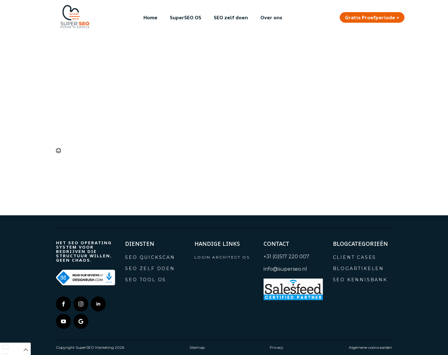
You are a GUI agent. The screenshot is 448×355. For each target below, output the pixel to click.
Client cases (354, 257)
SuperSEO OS (185, 17)
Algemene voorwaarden (370, 347)
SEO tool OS (145, 280)
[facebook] (63, 304)
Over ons (271, 17)
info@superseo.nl (285, 269)
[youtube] (63, 321)
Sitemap (197, 347)
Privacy (276, 347)
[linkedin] (98, 304)
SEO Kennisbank (360, 280)
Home (150, 17)
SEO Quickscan (150, 257)
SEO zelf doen (231, 17)
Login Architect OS (222, 257)
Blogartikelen (358, 268)
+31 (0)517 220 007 (286, 256)
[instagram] (80, 304)
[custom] (80, 321)
